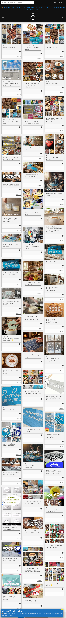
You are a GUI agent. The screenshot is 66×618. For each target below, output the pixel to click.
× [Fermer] (62, 609)
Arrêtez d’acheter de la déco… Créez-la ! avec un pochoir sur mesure (11, 274)
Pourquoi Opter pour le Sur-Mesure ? (32, 430)
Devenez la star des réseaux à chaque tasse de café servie (11, 185)
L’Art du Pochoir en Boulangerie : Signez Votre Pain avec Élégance (53, 320)
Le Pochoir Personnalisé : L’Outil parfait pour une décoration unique (53, 289)
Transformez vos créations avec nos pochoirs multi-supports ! (32, 212)
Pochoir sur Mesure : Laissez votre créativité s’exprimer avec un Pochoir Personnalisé (32, 570)
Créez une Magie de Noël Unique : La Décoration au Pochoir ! (32, 355)
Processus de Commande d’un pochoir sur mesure (11, 409)
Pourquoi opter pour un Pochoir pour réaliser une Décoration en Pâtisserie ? (32, 317)
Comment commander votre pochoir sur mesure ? (32, 175)
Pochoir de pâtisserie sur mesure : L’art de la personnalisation (53, 509)
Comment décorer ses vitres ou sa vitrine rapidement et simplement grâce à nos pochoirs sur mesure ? (53, 359)
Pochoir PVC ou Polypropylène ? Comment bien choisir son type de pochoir (11, 83)
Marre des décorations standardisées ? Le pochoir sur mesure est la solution (53, 471)
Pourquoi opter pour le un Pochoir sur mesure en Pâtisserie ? (53, 157)
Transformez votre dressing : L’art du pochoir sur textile (32, 122)
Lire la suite (18, 56)
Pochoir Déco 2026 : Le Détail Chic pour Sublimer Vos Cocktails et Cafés (11, 371)
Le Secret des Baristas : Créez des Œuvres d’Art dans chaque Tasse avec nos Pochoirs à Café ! (54, 229)
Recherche (2, 4)
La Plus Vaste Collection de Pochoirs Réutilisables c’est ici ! (54, 398)
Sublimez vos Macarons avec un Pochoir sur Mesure (32, 283)
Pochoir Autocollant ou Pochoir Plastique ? (9, 445)
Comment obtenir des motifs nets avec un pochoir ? (11, 158)
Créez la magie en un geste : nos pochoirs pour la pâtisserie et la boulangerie (54, 547)
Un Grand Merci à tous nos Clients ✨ (53, 584)
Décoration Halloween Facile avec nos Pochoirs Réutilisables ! (32, 465)
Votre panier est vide (59, 2)
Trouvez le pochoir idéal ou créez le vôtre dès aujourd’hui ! (33, 393)
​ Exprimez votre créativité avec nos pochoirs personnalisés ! (53, 435)
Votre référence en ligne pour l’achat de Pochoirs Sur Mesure (11, 303)
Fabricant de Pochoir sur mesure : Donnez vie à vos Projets (32, 246)
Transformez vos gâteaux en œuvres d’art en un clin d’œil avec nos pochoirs (11, 220)
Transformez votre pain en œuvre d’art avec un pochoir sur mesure (32, 532)
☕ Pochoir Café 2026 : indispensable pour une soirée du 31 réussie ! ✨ (11, 338)
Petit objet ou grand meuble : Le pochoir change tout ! (11, 47)
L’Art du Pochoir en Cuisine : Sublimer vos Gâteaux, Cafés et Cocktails (32, 85)
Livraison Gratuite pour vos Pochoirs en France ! (32, 601)
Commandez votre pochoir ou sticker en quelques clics (11, 528)
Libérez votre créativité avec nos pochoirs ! (11, 245)
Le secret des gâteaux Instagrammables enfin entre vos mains (32, 47)
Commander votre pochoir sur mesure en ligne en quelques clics (11, 560)
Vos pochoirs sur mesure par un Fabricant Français (54, 47)
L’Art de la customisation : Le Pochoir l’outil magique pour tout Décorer (54, 119)
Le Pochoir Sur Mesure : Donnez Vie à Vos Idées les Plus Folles (10, 121)
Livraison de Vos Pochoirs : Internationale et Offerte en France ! (10, 598)
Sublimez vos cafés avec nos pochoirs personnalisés (54, 83)
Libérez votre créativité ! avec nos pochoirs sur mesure (11, 473)
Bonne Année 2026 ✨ (52, 262)
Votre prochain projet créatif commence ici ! (32, 149)
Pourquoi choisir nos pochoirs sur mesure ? (54, 194)
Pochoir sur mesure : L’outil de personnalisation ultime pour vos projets (33, 503)
